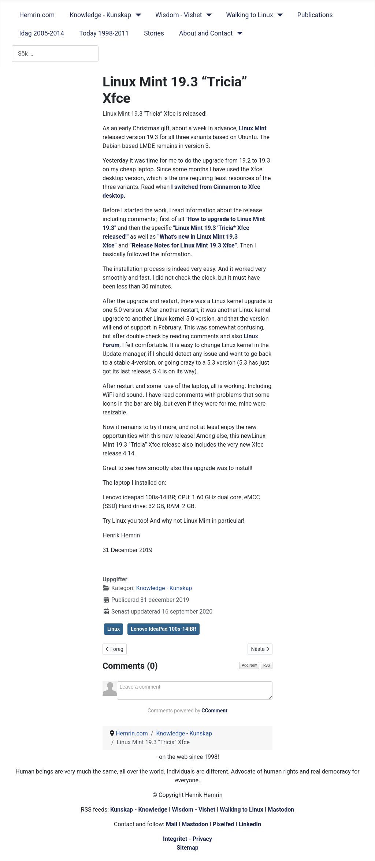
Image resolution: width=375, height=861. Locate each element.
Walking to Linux (249, 15)
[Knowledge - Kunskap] (136, 15)
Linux (113, 629)
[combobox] (55, 53)
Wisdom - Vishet (178, 15)
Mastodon (281, 809)
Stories (154, 33)
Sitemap (187, 847)
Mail (171, 824)
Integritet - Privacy (187, 838)
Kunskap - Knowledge (138, 809)
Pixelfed (223, 824)
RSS (266, 665)
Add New (249, 665)
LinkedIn (249, 824)
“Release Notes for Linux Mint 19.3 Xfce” (183, 245)
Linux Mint (253, 128)
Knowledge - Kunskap (100, 15)
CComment (214, 710)
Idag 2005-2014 (41, 33)
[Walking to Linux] (278, 15)
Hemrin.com (37, 15)
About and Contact (206, 33)
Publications (315, 15)
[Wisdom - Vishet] (207, 15)
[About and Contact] (238, 33)
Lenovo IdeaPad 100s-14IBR (163, 629)
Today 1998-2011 (104, 33)
